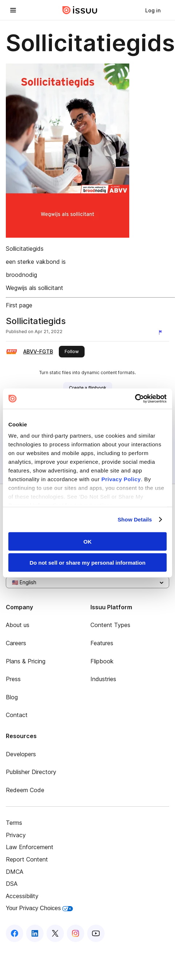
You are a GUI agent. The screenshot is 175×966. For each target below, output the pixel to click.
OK (88, 541)
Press (13, 679)
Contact (17, 715)
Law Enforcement (29, 847)
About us (17, 625)
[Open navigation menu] (13, 10)
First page (19, 305)
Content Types (110, 625)
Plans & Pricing (25, 661)
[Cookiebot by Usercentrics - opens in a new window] (135, 399)
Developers (21, 754)
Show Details (135, 519)
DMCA (14, 871)
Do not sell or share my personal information (87, 563)
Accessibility (22, 896)
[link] (152, 10)
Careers (16, 643)
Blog (12, 697)
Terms (14, 822)
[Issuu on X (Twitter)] (55, 933)
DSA (11, 883)
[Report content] (162, 332)
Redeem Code (25, 790)
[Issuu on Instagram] (75, 933)
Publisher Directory (31, 771)
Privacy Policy (121, 479)
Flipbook (102, 661)
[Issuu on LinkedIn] (35, 933)
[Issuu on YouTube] (96, 933)
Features (101, 643)
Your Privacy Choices (39, 908)
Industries (103, 679)
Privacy (16, 835)
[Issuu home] (80, 10)
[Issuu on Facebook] (14, 933)
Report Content (27, 859)
